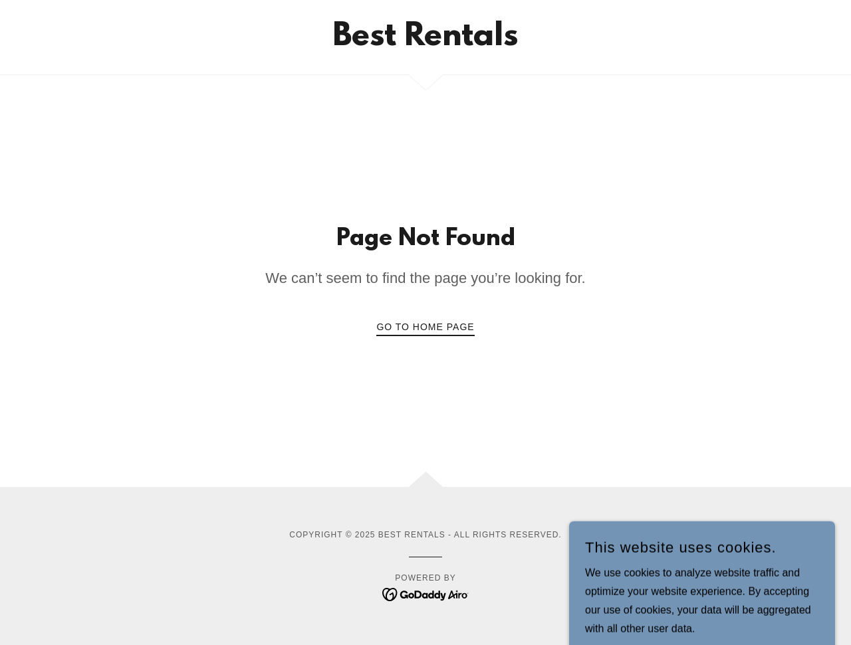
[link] (425, 41)
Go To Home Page (425, 327)
